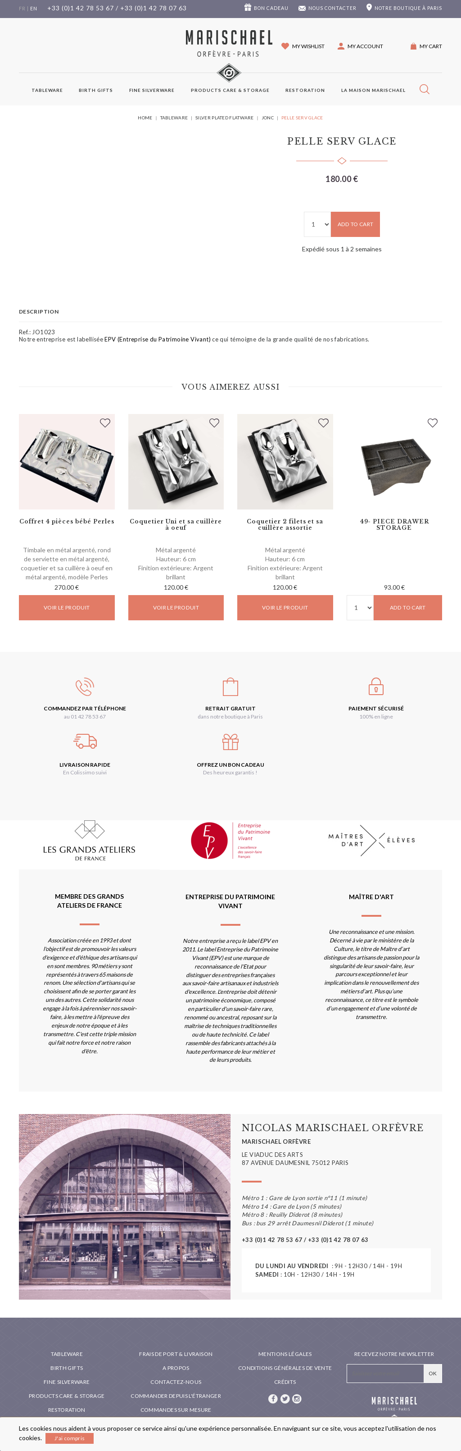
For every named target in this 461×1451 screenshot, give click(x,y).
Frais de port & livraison (175, 1354)
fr (22, 8)
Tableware (47, 90)
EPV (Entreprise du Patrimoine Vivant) (157, 339)
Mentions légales (285, 1354)
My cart (431, 46)
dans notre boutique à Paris (230, 716)
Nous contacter (332, 8)
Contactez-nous (175, 1381)
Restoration (305, 90)
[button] (360, 46)
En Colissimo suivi (85, 772)
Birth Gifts (96, 90)
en (33, 8)
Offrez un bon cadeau (230, 764)
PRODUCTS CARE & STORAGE (230, 90)
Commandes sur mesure (176, 1409)
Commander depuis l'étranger (176, 1395)
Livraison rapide (84, 764)
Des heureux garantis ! (230, 772)
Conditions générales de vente (285, 1368)
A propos (176, 1368)
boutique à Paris (408, 8)
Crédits (285, 1381)
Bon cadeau (271, 8)
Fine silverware (152, 90)
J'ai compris (69, 1438)
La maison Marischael (373, 90)
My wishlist (308, 46)
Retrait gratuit (230, 708)
